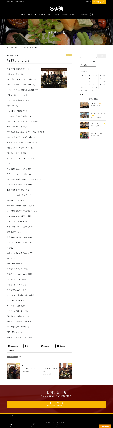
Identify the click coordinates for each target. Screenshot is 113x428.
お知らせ (88, 2)
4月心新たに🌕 (96, 103)
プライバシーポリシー (16, 416)
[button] (56, 404)
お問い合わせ (99, 2)
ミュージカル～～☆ (50, 369)
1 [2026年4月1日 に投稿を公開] (89, 78)
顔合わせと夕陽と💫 (97, 133)
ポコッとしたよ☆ (29, 368)
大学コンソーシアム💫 (98, 123)
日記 (69, 55)
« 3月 (82, 94)
